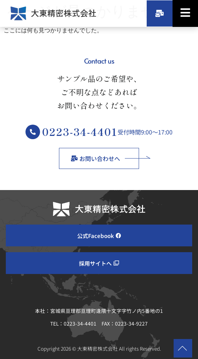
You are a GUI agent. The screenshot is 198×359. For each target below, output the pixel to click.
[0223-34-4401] (32, 132)
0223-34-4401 (80, 131)
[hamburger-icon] (185, 13)
